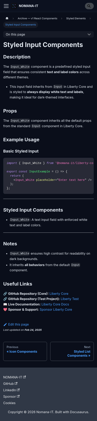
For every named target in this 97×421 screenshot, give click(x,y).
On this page (15, 34)
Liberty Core (59, 294)
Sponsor (11, 396)
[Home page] (7, 18)
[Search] (89, 6)
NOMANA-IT (14, 377)
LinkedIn (11, 390)
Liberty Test (70, 299)
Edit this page (16, 324)
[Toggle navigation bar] (6, 6)
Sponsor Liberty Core (56, 309)
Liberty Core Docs (55, 304)
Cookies (9, 403)
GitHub (10, 384)
